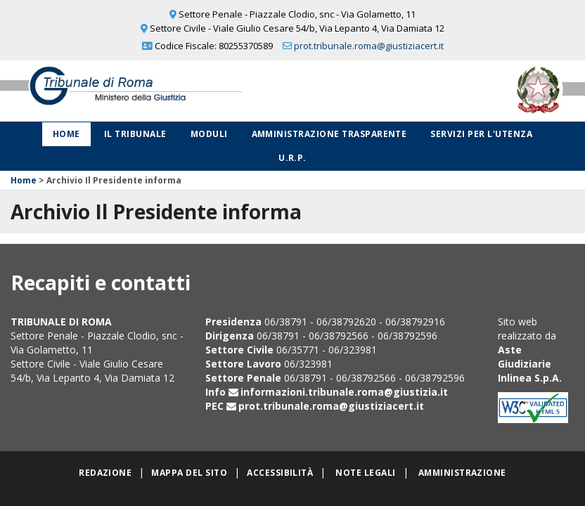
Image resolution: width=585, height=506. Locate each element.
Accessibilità (280, 473)
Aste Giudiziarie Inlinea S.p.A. (530, 363)
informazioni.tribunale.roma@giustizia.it (344, 391)
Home (66, 134)
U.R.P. (292, 158)
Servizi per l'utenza (481, 134)
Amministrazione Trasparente (329, 134)
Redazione (105, 473)
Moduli (209, 134)
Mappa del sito (189, 473)
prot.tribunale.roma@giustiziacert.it (369, 45)
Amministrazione (462, 473)
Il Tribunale (135, 134)
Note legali (365, 473)
